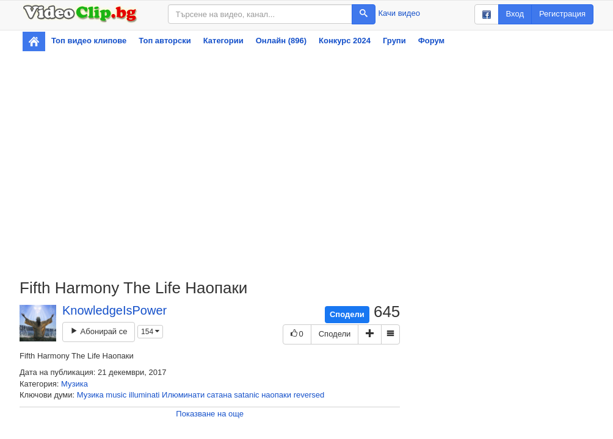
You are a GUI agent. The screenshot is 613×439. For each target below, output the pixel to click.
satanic (246, 394)
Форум (431, 40)
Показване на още (210, 413)
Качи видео (399, 13)
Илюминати (183, 394)
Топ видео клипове (88, 40)
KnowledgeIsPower (114, 310)
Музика (74, 383)
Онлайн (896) (281, 40)
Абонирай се (98, 331)
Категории (223, 40)
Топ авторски (164, 40)
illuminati (144, 394)
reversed (309, 394)
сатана (219, 394)
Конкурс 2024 (345, 40)
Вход (515, 13)
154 (150, 331)
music (116, 394)
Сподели (347, 314)
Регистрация (562, 13)
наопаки (276, 394)
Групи (394, 40)
